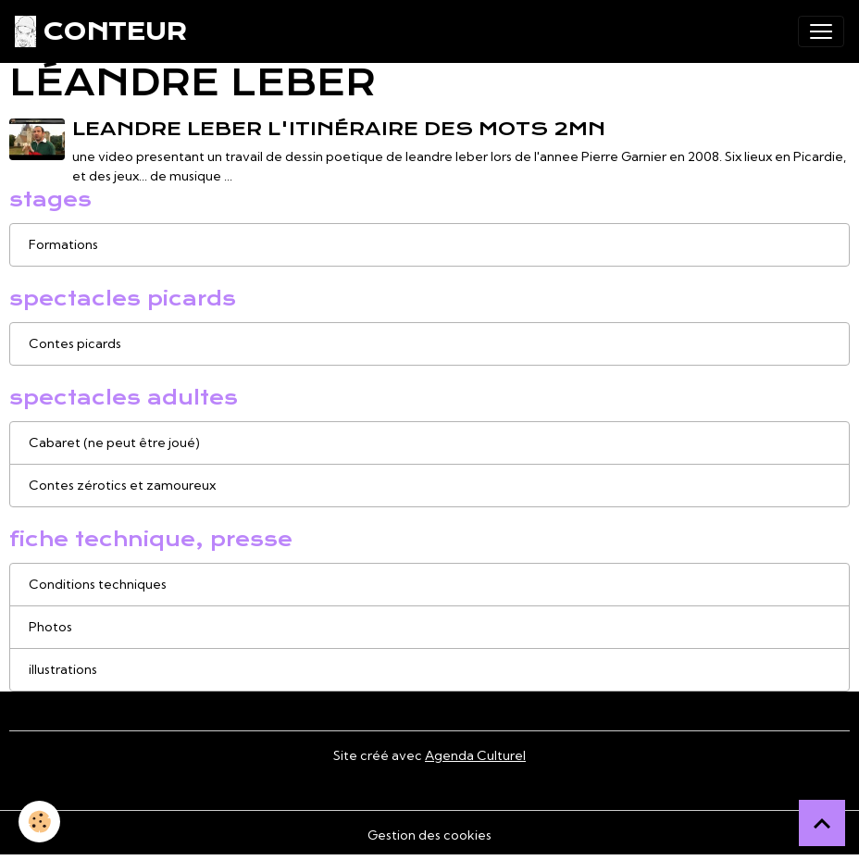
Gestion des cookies (429, 835)
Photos (50, 626)
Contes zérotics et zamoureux (122, 485)
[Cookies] (39, 821)
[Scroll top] (822, 823)
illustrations (63, 669)
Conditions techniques (98, 584)
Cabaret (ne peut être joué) (114, 442)
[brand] (100, 31)
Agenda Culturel (475, 755)
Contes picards (75, 343)
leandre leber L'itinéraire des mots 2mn (338, 129)
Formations (63, 244)
